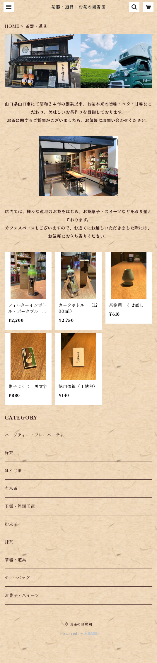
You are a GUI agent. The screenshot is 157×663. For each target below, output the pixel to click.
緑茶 (9, 452)
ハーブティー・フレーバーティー (36, 435)
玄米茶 (11, 488)
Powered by (78, 633)
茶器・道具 (15, 559)
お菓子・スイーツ (22, 595)
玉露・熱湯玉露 (20, 506)
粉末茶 (11, 524)
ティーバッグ (17, 577)
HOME (12, 26)
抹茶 (9, 542)
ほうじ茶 (13, 470)
